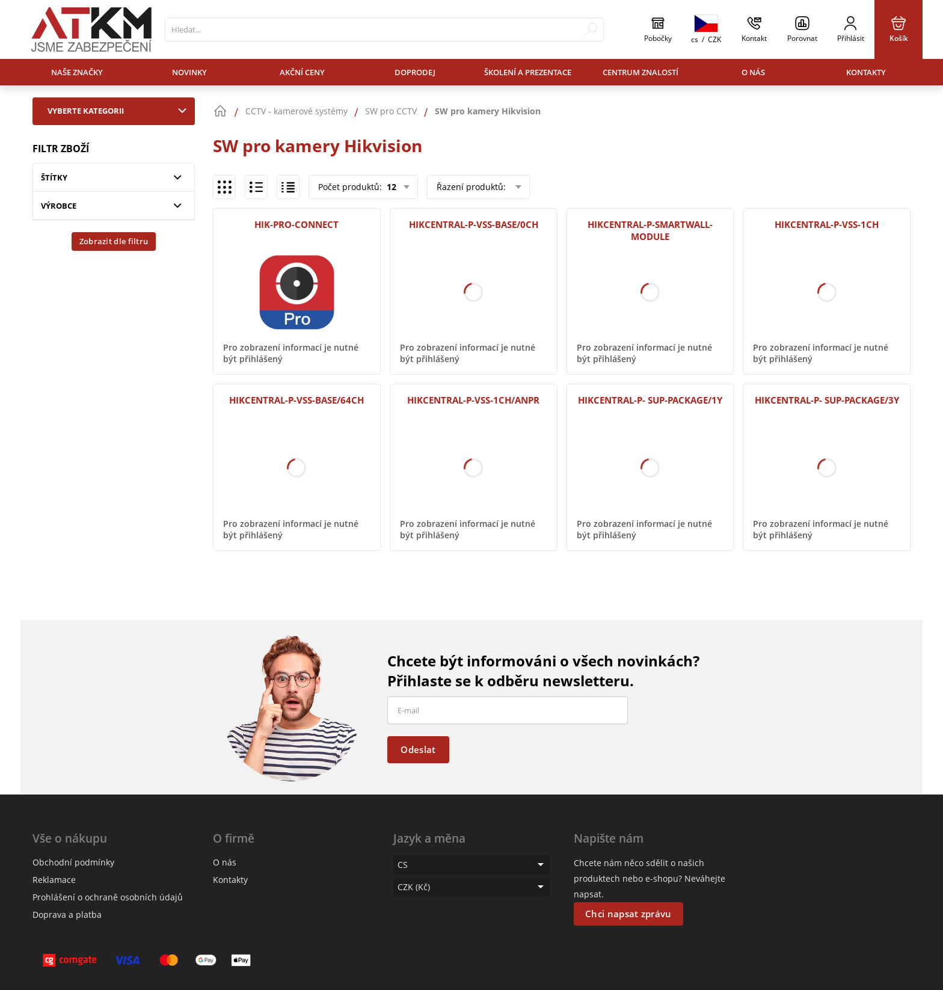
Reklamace (54, 879)
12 (390, 186)
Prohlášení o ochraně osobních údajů (107, 897)
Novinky (189, 72)
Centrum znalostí (640, 72)
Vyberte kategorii (120, 110)
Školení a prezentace (527, 72)
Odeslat (418, 749)
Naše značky (77, 72)
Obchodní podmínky (73, 862)
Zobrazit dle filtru (114, 241)
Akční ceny (302, 72)
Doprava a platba (67, 914)
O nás (753, 72)
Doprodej (415, 72)
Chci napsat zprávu (628, 914)
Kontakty (866, 72)
